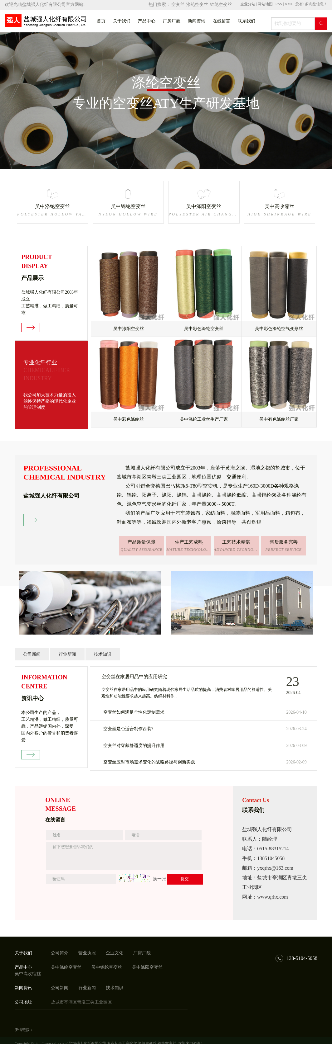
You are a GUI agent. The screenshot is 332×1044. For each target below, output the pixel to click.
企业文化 (114, 953)
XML (289, 4)
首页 (101, 21)
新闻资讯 (196, 21)
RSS (279, 4)
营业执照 (87, 953)
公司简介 (59, 953)
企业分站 (247, 4)
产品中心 (146, 21)
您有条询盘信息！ (311, 4)
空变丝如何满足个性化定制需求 (133, 712)
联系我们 (246, 21)
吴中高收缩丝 (28, 973)
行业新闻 (67, 654)
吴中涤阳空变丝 (147, 967)
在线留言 (221, 21)
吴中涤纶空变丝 (66, 967)
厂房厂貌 (171, 21)
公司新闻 (32, 654)
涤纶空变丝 (197, 4)
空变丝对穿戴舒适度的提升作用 (133, 745)
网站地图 (266, 4)
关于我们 (121, 21)
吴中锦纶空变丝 (106, 967)
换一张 (159, 878)
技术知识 (102, 654)
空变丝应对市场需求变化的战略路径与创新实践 (149, 762)
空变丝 (177, 4)
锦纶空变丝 (221, 4)
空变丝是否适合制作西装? (128, 728)
